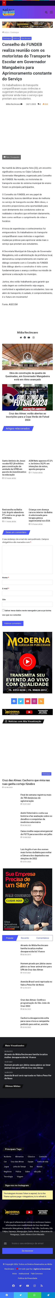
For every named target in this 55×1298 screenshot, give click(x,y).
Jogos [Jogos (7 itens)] (6, 1167)
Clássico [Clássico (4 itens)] (31, 1157)
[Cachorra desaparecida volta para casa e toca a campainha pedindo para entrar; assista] (10, 1025)
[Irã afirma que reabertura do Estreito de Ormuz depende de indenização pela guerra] (10, 1134)
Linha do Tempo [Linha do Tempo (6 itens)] (19, 1167)
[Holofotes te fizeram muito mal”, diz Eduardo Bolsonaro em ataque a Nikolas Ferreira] (45, 1116)
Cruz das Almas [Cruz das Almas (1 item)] (17, 1162)
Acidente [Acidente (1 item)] (7, 1157)
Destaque (15, 32)
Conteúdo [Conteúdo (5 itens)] (43, 1157)
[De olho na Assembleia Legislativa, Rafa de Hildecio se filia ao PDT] (45, 1134)
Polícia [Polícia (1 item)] (18, 1172)
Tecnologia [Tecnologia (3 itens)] (8, 1177)
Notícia (16, 38)
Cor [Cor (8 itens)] (5, 1162)
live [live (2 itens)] (31, 1167)
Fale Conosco (37, 1273)
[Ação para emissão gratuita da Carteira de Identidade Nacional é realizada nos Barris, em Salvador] (28, 1116)
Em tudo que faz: (35, 1269)
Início (5, 32)
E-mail (5, 588)
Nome (5, 577)
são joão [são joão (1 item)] (37, 1172)
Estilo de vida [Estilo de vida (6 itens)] (42, 1162)
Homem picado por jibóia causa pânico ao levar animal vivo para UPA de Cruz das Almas (36, 966)
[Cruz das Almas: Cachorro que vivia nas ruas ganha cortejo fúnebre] (27, 751)
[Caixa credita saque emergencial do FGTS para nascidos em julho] (10, 838)
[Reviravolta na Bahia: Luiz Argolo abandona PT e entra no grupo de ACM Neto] (14, 495)
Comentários (42, 938)
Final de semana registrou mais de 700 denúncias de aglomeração (36, 798)
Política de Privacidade (27, 1278)
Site (4, 599)
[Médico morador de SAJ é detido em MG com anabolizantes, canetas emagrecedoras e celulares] (28, 1134)
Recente (25, 938)
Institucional (24, 1273)
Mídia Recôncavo (13, 104)
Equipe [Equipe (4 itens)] (30, 1162)
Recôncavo (26, 38)
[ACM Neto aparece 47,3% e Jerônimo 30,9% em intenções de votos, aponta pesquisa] (41, 446)
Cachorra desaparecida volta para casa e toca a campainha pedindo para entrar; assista (35, 1021)
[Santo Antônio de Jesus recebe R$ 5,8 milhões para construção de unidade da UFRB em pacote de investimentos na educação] (14, 446)
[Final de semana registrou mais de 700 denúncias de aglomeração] (10, 801)
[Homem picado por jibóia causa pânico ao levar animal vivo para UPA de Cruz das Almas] (10, 970)
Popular (9, 938)
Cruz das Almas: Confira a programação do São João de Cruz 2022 (35, 1003)
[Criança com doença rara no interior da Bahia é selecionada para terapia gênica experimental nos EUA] (41, 495)
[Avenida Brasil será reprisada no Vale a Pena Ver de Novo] (10, 988)
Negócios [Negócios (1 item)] (8, 1172)
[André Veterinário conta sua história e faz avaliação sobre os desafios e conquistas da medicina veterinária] (10, 820)
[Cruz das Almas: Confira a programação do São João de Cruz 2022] (10, 1006)
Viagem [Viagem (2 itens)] (20, 1177)
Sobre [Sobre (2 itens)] (27, 1172)
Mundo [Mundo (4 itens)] (39, 1167)
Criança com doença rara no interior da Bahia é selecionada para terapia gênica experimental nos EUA (40, 515)
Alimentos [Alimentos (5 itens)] (19, 1157)
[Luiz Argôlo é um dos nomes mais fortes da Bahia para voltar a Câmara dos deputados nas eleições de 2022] (10, 856)
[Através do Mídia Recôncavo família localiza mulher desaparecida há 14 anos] (10, 952)
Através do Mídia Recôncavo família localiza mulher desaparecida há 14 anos (34, 948)
